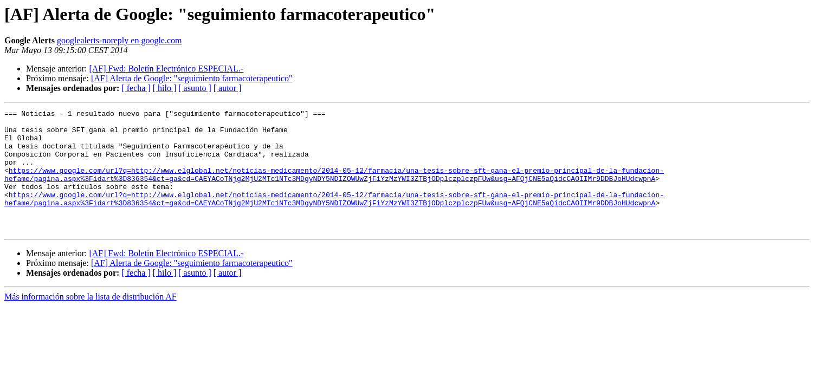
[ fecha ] (135, 88)
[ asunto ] (194, 88)
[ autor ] (228, 88)
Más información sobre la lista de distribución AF (90, 321)
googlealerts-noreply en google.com (119, 40)
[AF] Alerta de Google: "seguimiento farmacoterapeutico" (192, 78)
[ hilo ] (165, 88)
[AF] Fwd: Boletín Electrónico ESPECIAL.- (166, 68)
